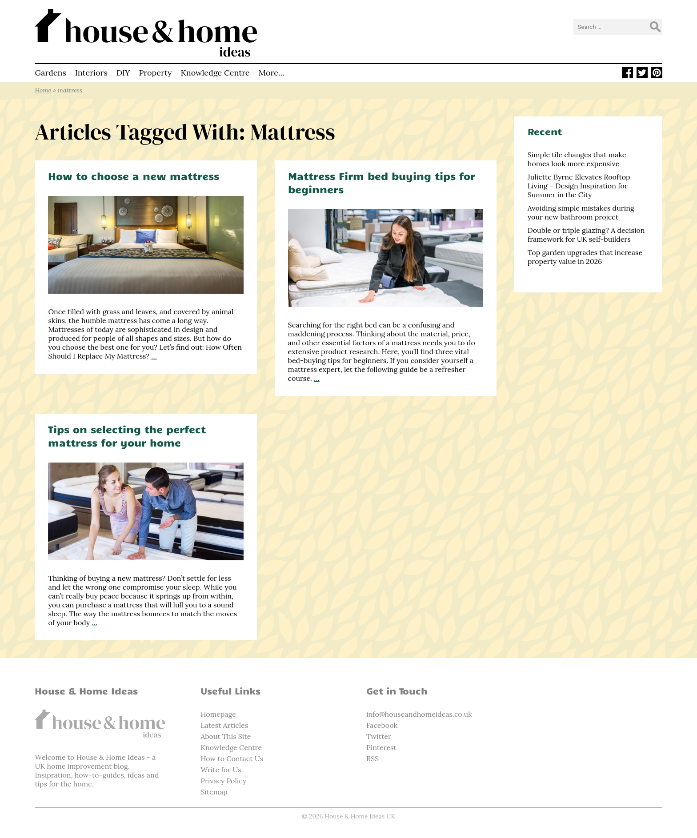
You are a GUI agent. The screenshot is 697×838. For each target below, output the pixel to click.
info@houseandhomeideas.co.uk (419, 714)
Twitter (378, 736)
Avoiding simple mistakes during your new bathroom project (581, 212)
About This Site (225, 736)
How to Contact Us (231, 758)
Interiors (91, 73)
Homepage (218, 714)
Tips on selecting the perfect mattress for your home (127, 436)
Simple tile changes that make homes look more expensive (577, 159)
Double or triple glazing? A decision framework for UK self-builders (586, 234)
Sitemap (214, 791)
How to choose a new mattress (133, 175)
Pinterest (381, 747)
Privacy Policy (223, 780)
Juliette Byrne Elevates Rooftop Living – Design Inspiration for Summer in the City (579, 185)
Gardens (50, 73)
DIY (123, 73)
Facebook (381, 725)
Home (43, 90)
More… (272, 73)
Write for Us (220, 769)
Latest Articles (224, 725)
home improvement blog (87, 766)
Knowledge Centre (214, 73)
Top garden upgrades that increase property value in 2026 (585, 257)
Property (155, 73)
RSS (372, 758)
